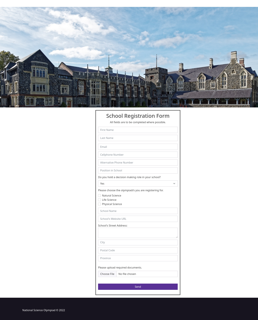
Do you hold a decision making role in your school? (129, 177)
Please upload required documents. (120, 267)
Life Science (109, 200)
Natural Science (111, 195)
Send (138, 287)
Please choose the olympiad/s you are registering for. (130, 190)
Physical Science (112, 204)
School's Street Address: (112, 225)
